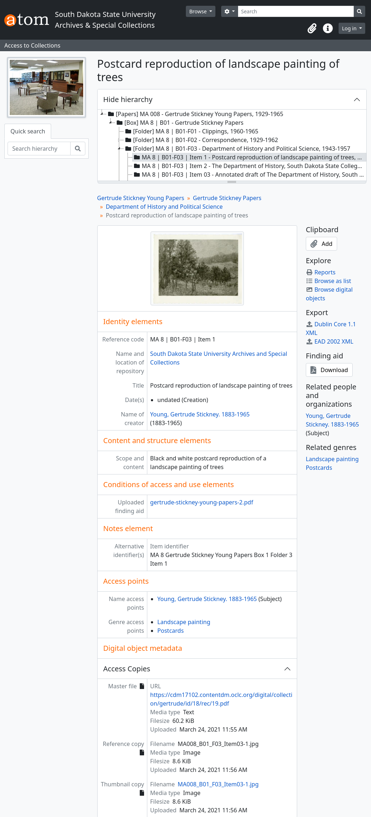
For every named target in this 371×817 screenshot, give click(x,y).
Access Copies (127, 669)
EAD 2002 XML (329, 341)
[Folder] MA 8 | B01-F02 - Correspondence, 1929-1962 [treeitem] (201, 140)
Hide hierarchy (128, 99)
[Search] (296, 11)
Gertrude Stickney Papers (227, 198)
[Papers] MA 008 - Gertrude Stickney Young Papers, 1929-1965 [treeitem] (195, 114)
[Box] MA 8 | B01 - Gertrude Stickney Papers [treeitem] (179, 122)
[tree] (232, 146)
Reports (321, 272)
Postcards (170, 631)
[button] (312, 28)
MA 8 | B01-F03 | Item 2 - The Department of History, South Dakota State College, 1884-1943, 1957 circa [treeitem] (250, 166)
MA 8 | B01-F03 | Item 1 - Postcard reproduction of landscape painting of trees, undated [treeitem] (250, 157)
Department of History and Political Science (164, 207)
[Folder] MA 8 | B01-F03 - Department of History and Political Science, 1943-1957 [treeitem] (237, 148)
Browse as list (328, 281)
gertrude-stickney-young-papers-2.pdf (201, 502)
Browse (198, 11)
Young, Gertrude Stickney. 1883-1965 (200, 414)
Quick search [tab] (27, 131)
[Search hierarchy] (39, 148)
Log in (350, 28)
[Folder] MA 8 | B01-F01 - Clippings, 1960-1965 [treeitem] (191, 131)
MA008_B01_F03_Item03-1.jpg (218, 784)
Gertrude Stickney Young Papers (140, 198)
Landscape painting (183, 622)
